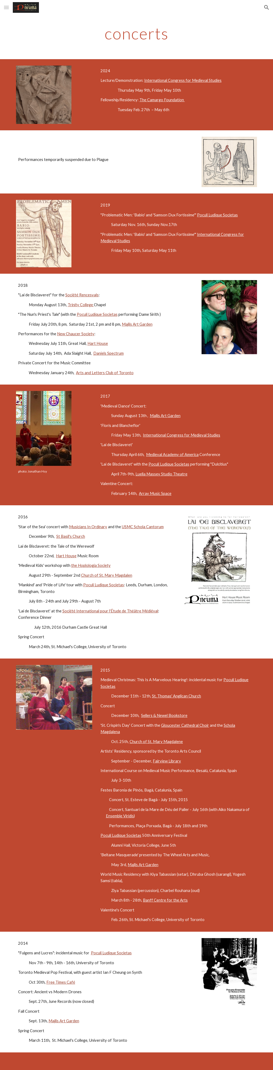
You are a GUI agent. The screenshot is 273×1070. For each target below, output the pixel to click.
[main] (136, 33)
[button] (6, 7)
